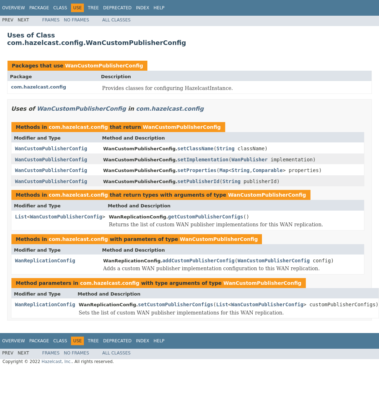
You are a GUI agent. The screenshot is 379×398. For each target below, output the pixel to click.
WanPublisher (250, 159)
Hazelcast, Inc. (56, 361)
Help (159, 7)
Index (143, 7)
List (21, 217)
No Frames (76, 19)
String (226, 148)
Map (223, 170)
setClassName (195, 148)
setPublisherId (198, 181)
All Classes (116, 19)
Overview (13, 7)
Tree (93, 7)
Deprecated (117, 7)
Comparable (268, 170)
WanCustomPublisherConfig (104, 66)
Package (39, 7)
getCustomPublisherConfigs (205, 217)
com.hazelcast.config (38, 87)
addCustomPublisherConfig (198, 260)
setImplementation (202, 159)
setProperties (197, 170)
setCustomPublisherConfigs (175, 304)
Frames (51, 19)
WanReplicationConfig (45, 260)
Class (60, 7)
